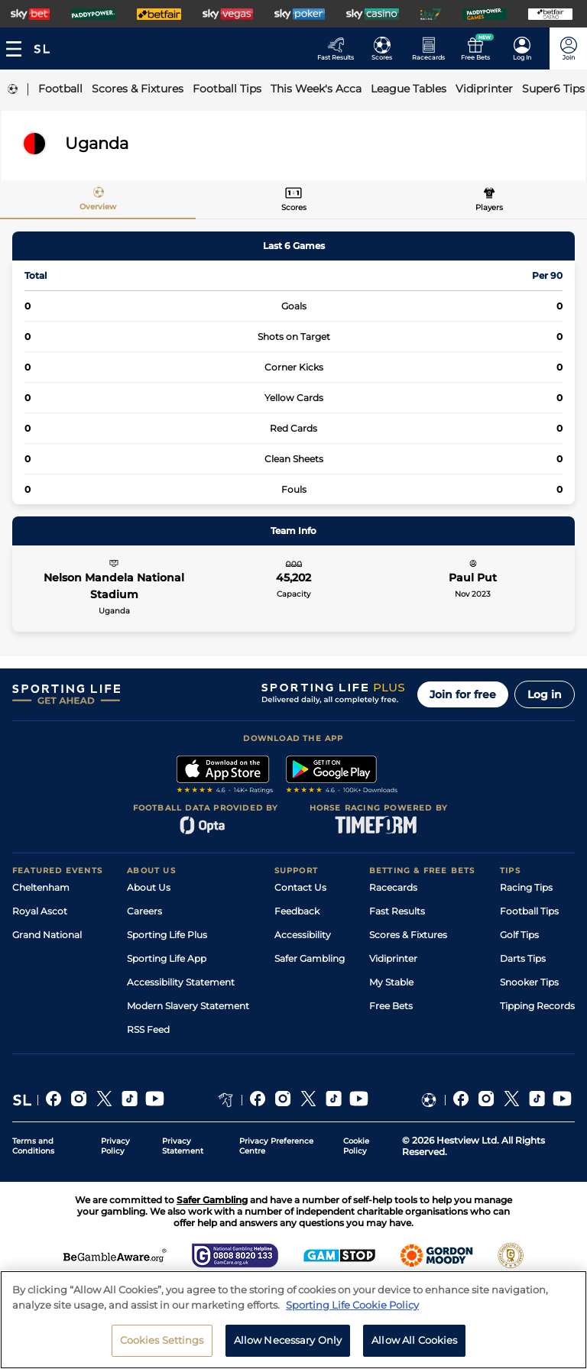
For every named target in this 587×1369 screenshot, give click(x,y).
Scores (293, 207)
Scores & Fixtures (408, 934)
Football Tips (529, 911)
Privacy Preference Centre (276, 1146)
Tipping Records (537, 1005)
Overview (97, 207)
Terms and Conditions (33, 1146)
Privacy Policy (115, 1146)
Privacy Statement (182, 1146)
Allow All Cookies (414, 1343)
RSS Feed (148, 1029)
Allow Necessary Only (288, 1343)
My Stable (391, 982)
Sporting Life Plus (167, 934)
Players (489, 207)
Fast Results (397, 911)
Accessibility (302, 934)
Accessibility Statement (181, 982)
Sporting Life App (166, 958)
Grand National (47, 934)
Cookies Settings (162, 1343)
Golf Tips (519, 934)
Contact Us (300, 887)
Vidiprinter (393, 958)
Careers (144, 911)
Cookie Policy (356, 1146)
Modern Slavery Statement (188, 1005)
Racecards (393, 887)
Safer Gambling (309, 958)
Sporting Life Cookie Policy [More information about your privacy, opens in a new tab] (352, 1307)
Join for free (463, 694)
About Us (148, 887)
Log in (544, 694)
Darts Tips (523, 958)
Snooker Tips (529, 982)
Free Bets (391, 1005)
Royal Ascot (39, 911)
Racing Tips (526, 887)
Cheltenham (41, 887)
